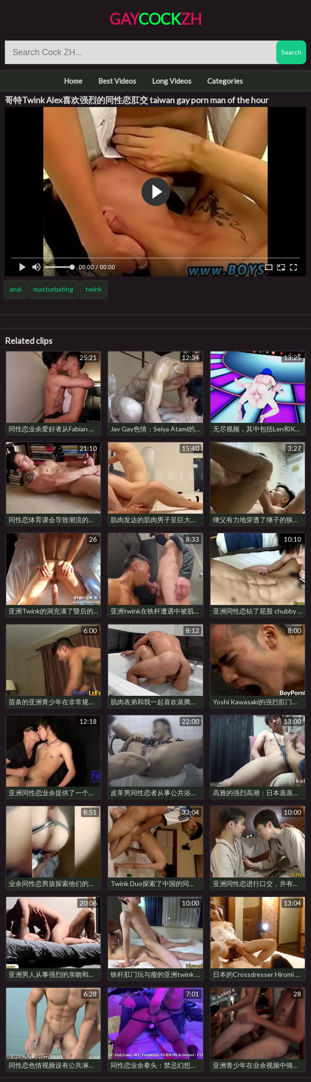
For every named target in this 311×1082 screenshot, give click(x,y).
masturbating (53, 289)
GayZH (156, 19)
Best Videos (117, 81)
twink (93, 289)
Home (73, 81)
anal (15, 289)
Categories (225, 81)
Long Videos (171, 81)
